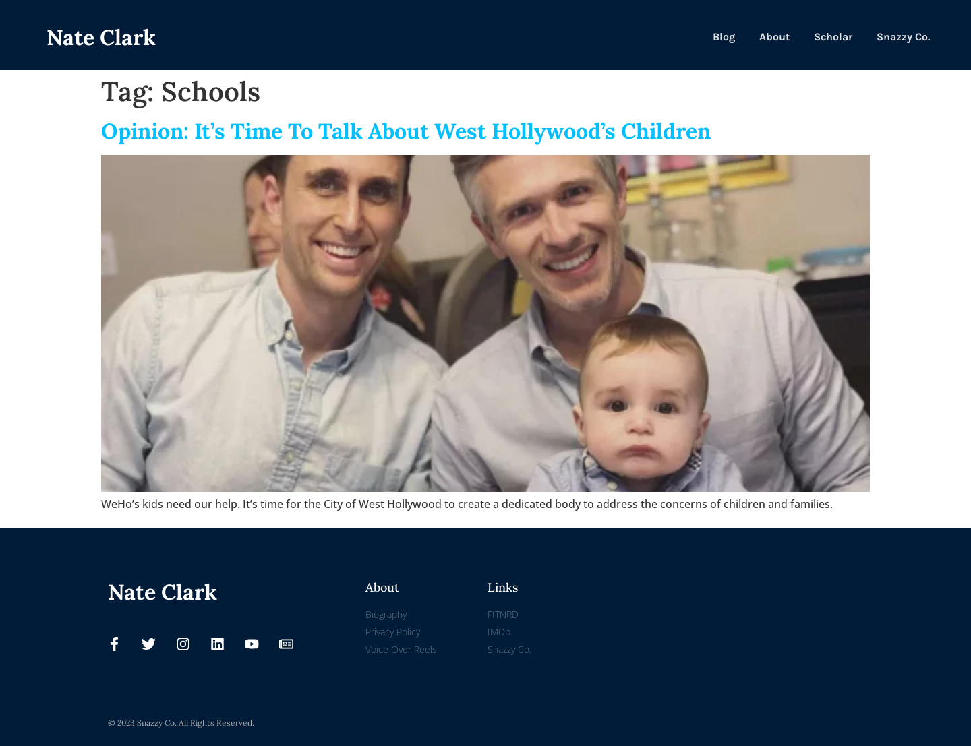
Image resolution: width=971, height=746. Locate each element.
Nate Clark (101, 37)
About (774, 36)
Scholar (833, 36)
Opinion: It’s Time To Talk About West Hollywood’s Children (406, 131)
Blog (724, 36)
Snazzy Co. (903, 36)
